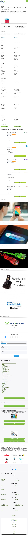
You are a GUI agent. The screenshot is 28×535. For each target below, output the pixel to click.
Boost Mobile (17, 480)
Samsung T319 (4, 365)
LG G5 (3, 372)
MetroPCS (2, 480)
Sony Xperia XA (4, 388)
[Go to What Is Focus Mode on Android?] (14, 211)
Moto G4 (3, 364)
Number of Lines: (14, 334)
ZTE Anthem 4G (4, 373)
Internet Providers (3, 499)
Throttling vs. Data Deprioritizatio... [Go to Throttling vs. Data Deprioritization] (4, 269)
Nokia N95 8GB (4, 389)
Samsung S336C (4, 368)
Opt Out (14, 533)
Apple (2, 485)
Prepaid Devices (17, 504)
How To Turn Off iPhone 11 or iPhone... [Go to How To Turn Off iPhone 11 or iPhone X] (5, 245)
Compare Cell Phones (3, 2)
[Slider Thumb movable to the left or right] (6, 343)
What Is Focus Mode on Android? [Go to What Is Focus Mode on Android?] (4, 222)
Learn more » (2, 37)
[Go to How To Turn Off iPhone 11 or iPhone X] (14, 234)
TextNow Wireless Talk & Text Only (12, 159)
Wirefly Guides (14, 515)
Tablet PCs (17, 494)
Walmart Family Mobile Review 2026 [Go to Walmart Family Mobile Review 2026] (4, 316)
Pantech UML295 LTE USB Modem (7, 375)
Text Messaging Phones (19, 505)
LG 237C (3, 385)
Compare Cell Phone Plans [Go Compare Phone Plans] (14, 421)
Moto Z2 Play (4, 390)
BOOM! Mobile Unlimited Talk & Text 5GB (13, 186)
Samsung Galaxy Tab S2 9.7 (6, 374)
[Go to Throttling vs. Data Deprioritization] (14, 258)
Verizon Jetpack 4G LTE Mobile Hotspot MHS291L (9, 363)
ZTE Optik (3, 391)
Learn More (14, 398)
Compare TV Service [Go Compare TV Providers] (14, 438)
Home (14, 522)
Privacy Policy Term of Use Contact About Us (14, 527)
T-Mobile (16, 478)
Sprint (2, 478)
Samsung (2, 489)
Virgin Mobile (3, 479)
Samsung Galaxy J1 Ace (5, 369)
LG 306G (3, 383)
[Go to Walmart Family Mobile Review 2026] (14, 305)
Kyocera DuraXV (4, 384)
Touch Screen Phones (4, 505)
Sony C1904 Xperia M (5, 367)
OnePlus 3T (3, 386)
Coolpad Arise (4, 370)
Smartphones (3, 504)
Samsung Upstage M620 (5, 371)
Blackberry (17, 510)
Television (16, 499)
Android (2, 510)
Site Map (14, 531)
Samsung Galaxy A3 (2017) (5, 387)
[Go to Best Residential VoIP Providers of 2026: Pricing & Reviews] (14, 282)
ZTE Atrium (3, 392)
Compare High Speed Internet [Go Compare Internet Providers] (14, 441)
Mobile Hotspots (3, 494)
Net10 (16, 479)
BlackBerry (17, 485)
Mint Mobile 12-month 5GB (11, 132)
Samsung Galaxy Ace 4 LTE (6, 366)
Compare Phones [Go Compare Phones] (14, 423)
